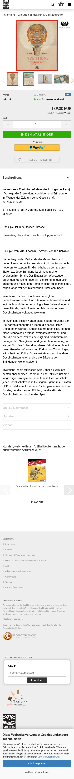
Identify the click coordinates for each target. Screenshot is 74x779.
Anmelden (37, 680)
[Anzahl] (37, 124)
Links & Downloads (15, 408)
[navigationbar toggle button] (69, 4)
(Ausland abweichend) (55, 99)
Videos (7, 425)
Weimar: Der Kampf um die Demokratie (37, 485)
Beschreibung (12, 177)
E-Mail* (12, 666)
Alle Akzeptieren (37, 763)
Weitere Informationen (37, 772)
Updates (8, 416)
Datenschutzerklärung (48, 756)
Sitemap (8, 582)
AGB (7, 566)
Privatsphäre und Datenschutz (19, 571)
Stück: (5, 118)
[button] (8, 124)
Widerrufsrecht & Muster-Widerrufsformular (25, 560)
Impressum (10, 544)
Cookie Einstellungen (14, 587)
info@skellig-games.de (13, 619)
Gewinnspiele (11, 576)
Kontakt (8, 549)
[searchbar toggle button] (52, 4)
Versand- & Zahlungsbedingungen (20, 555)
